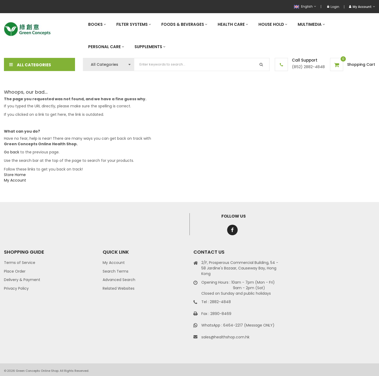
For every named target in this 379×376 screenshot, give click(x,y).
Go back (11, 152)
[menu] (229, 35)
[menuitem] (97, 24)
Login (333, 6)
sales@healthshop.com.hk (225, 337)
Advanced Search (119, 279)
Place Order (15, 271)
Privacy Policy (16, 288)
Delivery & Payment (22, 279)
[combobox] (202, 64)
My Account (15, 180)
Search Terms (115, 271)
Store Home (15, 174)
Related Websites (118, 288)
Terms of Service (19, 262)
